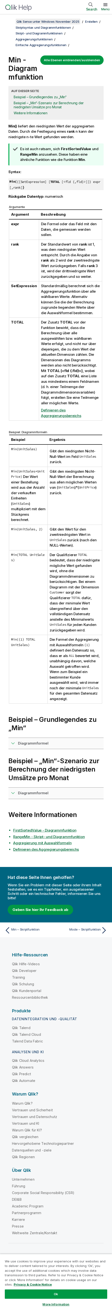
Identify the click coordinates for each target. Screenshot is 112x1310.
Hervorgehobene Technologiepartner (43, 1143)
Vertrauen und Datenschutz (34, 1117)
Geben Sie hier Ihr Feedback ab (40, 909)
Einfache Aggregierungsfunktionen (41, 45)
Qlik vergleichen (25, 1137)
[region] (56, 1282)
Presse (18, 1226)
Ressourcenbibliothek (30, 997)
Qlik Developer (24, 971)
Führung (18, 1186)
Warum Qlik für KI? (27, 1130)
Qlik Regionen (23, 1157)
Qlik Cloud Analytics (28, 1060)
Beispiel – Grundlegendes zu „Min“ (40, 97)
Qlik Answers (23, 1067)
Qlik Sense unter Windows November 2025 (48, 21)
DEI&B (17, 1199)
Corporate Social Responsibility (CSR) (43, 1193)
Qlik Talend (21, 1028)
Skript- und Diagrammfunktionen (39, 33)
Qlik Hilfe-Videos (26, 964)
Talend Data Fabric (27, 1041)
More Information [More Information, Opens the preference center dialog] (55, 1304)
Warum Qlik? (22, 1103)
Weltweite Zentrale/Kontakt (34, 1233)
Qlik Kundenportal (26, 991)
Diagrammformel (33, 743)
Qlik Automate (23, 1081)
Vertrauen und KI (25, 1123)
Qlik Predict (21, 1074)
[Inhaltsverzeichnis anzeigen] (9, 21)
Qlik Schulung (23, 984)
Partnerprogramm (26, 1213)
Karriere (18, 1219)
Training (18, 977)
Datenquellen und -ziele (32, 1150)
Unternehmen (23, 1179)
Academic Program (28, 1206)
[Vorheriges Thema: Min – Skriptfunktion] (29, 930)
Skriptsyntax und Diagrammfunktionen (43, 27)
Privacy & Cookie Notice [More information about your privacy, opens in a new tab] (33, 1284)
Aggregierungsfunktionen (34, 39)
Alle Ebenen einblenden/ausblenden (72, 60)
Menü (105, 9)
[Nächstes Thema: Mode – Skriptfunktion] (82, 930)
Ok (56, 1294)
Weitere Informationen (30, 113)
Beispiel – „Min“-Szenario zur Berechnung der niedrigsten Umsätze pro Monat (49, 105)
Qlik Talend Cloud (26, 1034)
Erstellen (91, 21)
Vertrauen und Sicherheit (32, 1110)
